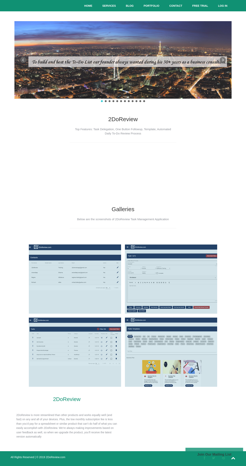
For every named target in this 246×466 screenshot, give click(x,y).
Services (109, 5)
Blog (130, 5)
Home (88, 5)
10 (136, 101)
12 (144, 101)
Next (223, 60)
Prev (23, 60)
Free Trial (200, 5)
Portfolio (151, 5)
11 (140, 101)
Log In (222, 5)
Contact (175, 5)
